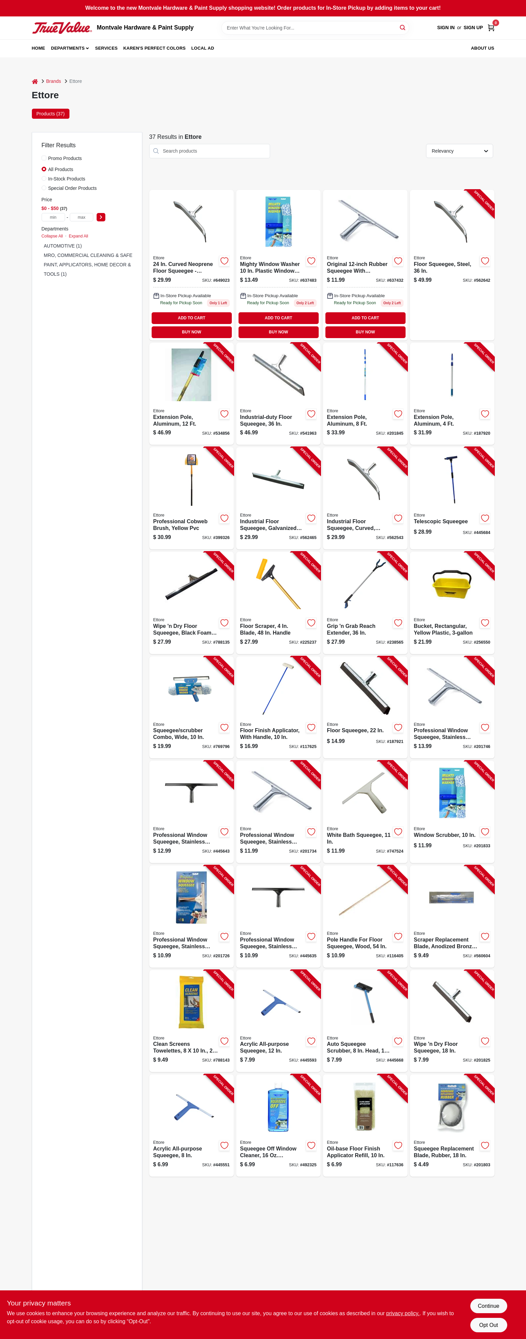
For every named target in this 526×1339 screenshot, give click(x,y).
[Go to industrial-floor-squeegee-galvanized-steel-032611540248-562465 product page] (278, 498)
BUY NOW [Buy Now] (191, 332)
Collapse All (52, 236)
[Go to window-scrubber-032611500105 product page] (278, 265)
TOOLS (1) (55, 274)
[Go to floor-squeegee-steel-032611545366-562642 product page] (452, 265)
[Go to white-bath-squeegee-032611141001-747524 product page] (365, 812)
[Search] (403, 27)
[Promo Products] (44, 158)
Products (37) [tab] (51, 113)
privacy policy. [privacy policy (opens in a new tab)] (402, 1313)
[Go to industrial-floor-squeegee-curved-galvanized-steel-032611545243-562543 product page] (365, 498)
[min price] (53, 217)
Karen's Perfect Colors (154, 48)
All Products (60, 169)
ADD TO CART (191, 318)
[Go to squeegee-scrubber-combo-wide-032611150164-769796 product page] (191, 707)
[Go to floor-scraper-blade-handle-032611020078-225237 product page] (278, 603)
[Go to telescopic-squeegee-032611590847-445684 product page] (452, 498)
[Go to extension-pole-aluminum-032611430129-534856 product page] (191, 394)
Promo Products (65, 158)
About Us (482, 48)
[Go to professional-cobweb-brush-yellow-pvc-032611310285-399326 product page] (191, 498)
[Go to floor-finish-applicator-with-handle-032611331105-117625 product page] (278, 707)
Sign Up (473, 27)
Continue (488, 1306)
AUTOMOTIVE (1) (63, 246)
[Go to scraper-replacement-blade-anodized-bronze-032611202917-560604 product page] (452, 916)
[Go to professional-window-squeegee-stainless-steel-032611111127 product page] (365, 265)
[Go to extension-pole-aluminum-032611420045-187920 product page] (452, 394)
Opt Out (488, 1325)
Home (38, 48)
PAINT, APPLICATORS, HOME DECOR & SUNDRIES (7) (104, 264)
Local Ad (202, 48)
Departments (68, 48)
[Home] (35, 81)
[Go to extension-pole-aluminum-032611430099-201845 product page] (365, 394)
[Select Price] (101, 217)
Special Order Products (72, 188)
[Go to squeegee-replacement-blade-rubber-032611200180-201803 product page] (452, 1125)
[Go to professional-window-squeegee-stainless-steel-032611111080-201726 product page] (191, 916)
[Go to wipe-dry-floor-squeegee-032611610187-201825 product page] (452, 1021)
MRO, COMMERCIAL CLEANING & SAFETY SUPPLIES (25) (108, 255)
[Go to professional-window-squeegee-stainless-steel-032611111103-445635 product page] (278, 916)
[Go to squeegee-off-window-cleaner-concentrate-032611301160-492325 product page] (278, 1125)
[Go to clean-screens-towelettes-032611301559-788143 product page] (191, 1021)
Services (106, 48)
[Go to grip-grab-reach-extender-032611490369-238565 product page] (365, 603)
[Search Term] (315, 28)
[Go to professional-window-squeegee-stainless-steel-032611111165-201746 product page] (452, 707)
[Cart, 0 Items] (491, 27)
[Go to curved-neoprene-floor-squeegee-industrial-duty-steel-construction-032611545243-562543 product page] (191, 265)
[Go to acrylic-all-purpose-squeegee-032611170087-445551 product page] (191, 1125)
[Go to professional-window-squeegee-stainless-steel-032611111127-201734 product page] (278, 812)
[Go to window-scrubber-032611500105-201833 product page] (452, 812)
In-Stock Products (67, 178)
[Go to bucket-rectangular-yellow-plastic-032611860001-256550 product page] (452, 603)
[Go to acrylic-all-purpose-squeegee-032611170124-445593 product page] (278, 1021)
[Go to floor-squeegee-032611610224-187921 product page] (365, 707)
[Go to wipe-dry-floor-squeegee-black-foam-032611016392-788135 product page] (191, 603)
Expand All (78, 236)
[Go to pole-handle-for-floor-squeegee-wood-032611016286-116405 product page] (365, 916)
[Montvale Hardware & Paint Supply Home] (62, 28)
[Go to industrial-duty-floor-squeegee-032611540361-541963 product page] (278, 394)
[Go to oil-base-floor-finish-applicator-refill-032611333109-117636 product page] (365, 1125)
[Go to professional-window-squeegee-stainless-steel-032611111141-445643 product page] (191, 812)
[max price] (81, 217)
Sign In (446, 27)
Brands (53, 81)
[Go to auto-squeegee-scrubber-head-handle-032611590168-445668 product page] (365, 1021)
